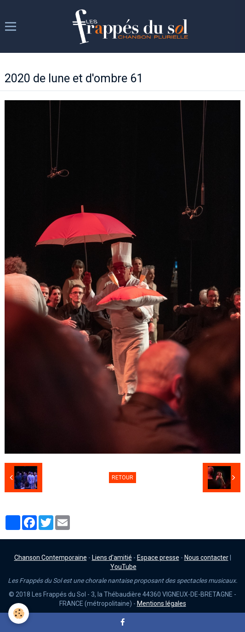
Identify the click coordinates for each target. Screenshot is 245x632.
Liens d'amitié (112, 557)
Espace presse (158, 557)
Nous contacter (206, 557)
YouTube (123, 566)
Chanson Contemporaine (50, 557)
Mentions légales (161, 603)
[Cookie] (18, 613)
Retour (122, 477)
